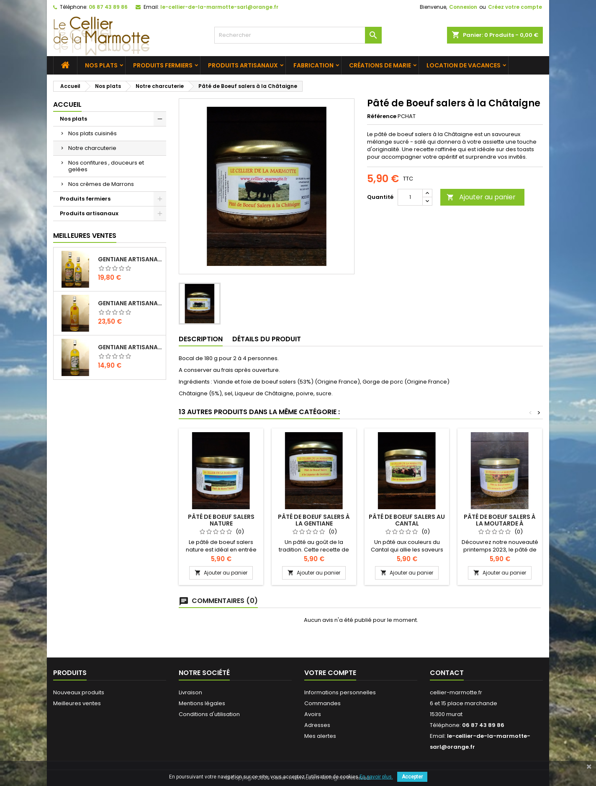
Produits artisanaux (243, 65)
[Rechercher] (298, 35)
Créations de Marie (380, 65)
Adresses (317, 725)
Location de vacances (463, 65)
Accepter (412, 777)
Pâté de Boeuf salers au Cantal (407, 520)
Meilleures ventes (77, 703)
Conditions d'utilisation (209, 714)
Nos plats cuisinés (92, 133)
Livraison (190, 692)
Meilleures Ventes (84, 235)
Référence (381, 116)
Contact (447, 673)
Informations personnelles (340, 692)
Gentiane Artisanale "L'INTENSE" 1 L (130, 303)
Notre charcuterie (92, 148)
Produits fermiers (163, 65)
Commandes (322, 703)
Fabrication (313, 65)
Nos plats (101, 65)
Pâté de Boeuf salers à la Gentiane (314, 520)
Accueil (67, 104)
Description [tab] (201, 339)
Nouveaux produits (78, 692)
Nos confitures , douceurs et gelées (106, 166)
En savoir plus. (376, 777)
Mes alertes (320, 736)
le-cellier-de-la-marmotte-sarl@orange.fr (219, 6)
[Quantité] (410, 197)
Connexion (463, 6)
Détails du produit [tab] (266, 339)
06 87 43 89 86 (108, 6)
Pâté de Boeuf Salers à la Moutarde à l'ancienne (500, 523)
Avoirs (312, 714)
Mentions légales (202, 703)
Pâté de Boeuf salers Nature (221, 520)
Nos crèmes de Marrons (101, 184)
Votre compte (330, 673)
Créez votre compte (515, 6)
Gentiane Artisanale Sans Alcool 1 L (130, 347)
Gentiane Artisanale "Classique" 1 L (130, 259)
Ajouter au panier (481, 197)
